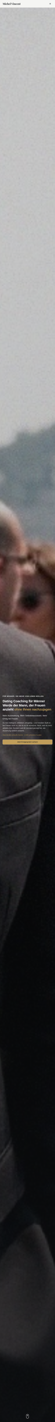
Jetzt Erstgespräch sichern (27, 742)
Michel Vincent (12, 3)
